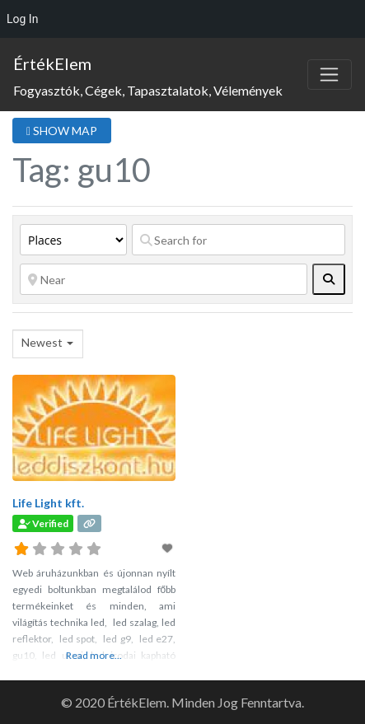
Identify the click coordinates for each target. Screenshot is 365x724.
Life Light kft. (48, 503)
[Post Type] (73, 239)
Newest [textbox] (42, 342)
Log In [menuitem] (22, 19)
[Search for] (238, 239)
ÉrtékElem (52, 63)
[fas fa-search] (328, 279)
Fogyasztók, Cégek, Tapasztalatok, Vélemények (148, 90)
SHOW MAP (61, 131)
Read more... (94, 655)
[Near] (163, 279)
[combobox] (47, 343)
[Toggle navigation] (329, 75)
